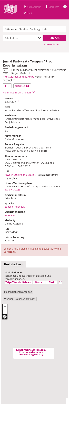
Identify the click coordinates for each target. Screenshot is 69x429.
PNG (51, 282)
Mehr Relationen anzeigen (18, 292)
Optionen (22, 85)
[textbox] (34, 29)
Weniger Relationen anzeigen (19, 299)
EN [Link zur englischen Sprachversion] (25, 12)
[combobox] (22, 38)
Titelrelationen (13, 264)
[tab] (13, 264)
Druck (38, 282)
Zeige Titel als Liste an (18, 282)
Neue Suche (50, 44)
